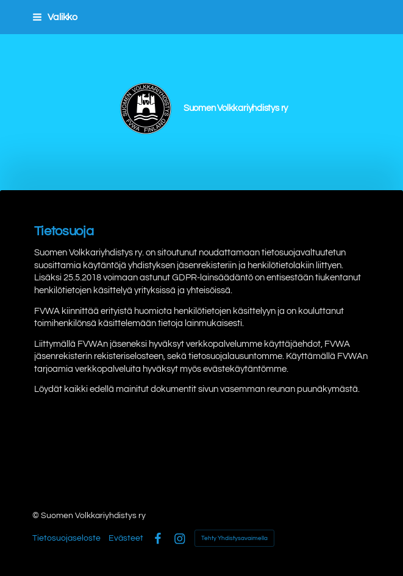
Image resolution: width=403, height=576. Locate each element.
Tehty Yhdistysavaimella (234, 538)
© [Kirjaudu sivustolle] (36, 515)
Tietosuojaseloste (66, 538)
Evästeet (126, 538)
